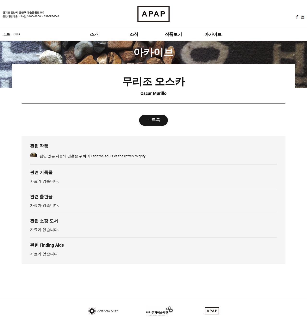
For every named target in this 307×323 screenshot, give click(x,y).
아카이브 (213, 34)
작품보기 (173, 34)
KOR (7, 34)
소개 (94, 34)
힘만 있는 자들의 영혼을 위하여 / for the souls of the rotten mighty (93, 156)
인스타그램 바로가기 (302, 17)
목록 (156, 119)
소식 (134, 34)
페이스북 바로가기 (296, 17)
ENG (16, 34)
